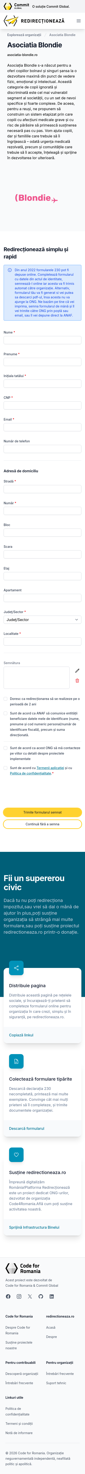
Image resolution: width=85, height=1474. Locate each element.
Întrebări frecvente (19, 1383)
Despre (51, 1337)
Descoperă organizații (21, 1374)
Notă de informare (19, 1433)
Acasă (51, 1327)
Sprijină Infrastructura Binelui (34, 1227)
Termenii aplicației (50, 768)
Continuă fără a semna (42, 824)
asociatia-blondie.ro (22, 55)
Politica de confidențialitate (30, 773)
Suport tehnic (56, 1383)
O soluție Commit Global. (51, 6)
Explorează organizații (24, 35)
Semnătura (12, 663)
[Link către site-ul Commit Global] (18, 6)
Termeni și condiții (19, 1423)
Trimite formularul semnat (42, 812)
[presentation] (38, 792)
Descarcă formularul (26, 1128)
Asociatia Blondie (62, 35)
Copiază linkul (21, 1035)
